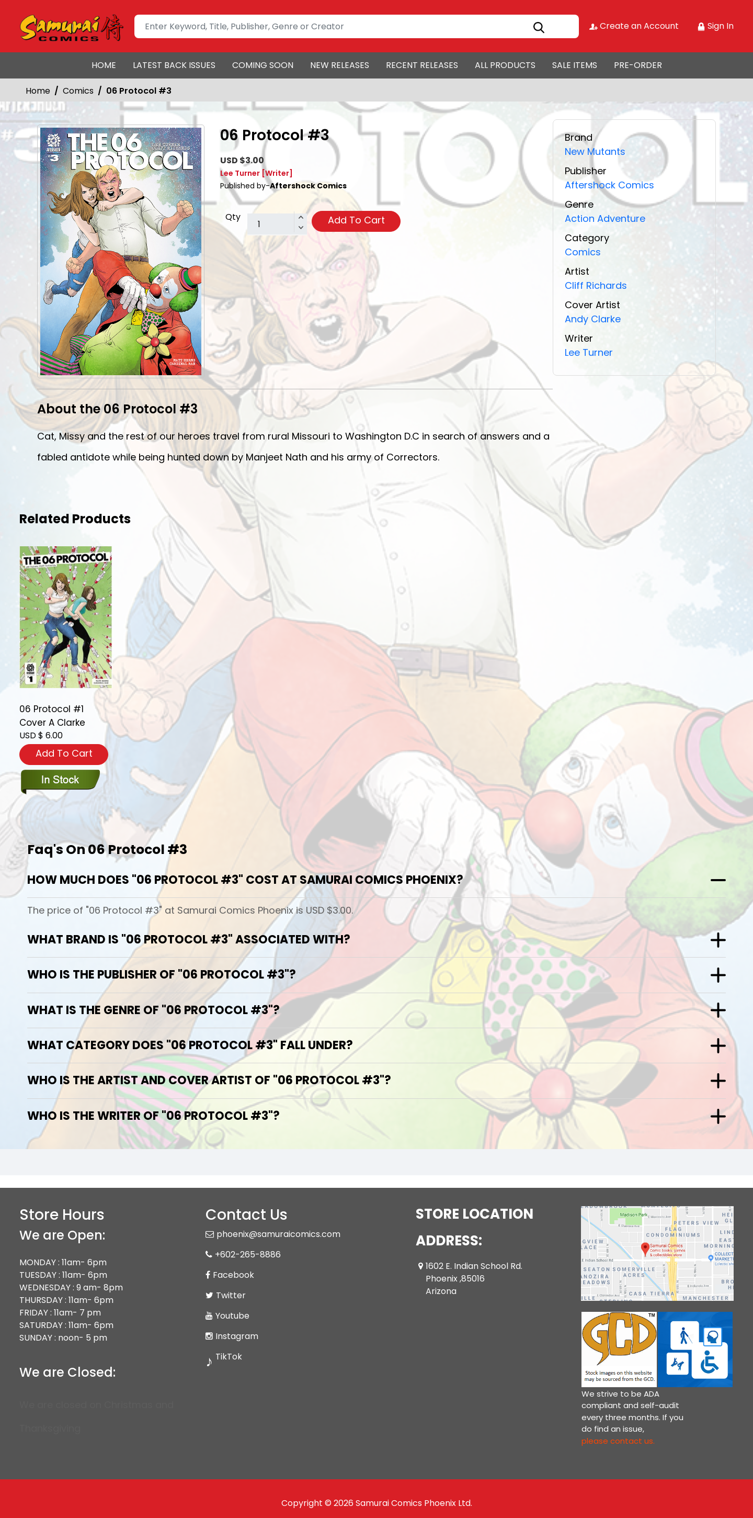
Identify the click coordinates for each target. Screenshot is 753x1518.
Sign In (715, 26)
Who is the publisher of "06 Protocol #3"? (161, 974)
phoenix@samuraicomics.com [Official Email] (278, 1234)
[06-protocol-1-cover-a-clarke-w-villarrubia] (65, 617)
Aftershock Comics (609, 185)
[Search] (356, 26)
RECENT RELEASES (422, 65)
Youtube (232, 1316)
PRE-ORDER (638, 65)
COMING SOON (262, 65)
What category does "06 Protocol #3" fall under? (190, 1045)
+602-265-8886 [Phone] (248, 1255)
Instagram (236, 1336)
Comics (78, 91)
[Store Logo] (71, 26)
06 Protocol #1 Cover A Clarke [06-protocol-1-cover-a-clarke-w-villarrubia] (52, 716)
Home (38, 91)
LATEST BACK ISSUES (174, 65)
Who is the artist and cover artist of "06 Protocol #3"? (209, 1080)
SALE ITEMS (574, 65)
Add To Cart (356, 220)
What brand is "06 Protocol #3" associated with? (188, 939)
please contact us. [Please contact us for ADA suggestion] (618, 1440)
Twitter (231, 1295)
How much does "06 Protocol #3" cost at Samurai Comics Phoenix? (245, 880)
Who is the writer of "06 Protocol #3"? (153, 1116)
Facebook (233, 1275)
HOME (104, 65)
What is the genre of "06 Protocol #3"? (153, 1010)
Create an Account (634, 26)
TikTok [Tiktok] (228, 1357)
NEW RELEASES (339, 65)
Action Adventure (605, 218)
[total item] (277, 224)
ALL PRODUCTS (505, 65)
